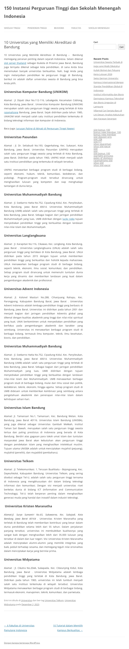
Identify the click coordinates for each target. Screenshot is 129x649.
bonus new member (105, 134)
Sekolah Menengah (99, 28)
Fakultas (76, 28)
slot (96, 148)
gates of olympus (103, 158)
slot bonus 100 (102, 129)
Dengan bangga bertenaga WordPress (22, 642)
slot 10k (98, 139)
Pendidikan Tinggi (37, 28)
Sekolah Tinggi (12, 28)
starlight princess (103, 155)
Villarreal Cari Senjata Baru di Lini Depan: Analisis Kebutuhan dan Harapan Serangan (109, 114)
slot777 (98, 141)
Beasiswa (59, 28)
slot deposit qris (103, 137)
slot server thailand (15, 63)
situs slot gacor (102, 146)
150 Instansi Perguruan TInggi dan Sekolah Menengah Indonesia (62, 12)
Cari (96, 42)
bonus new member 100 (107, 132)
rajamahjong (11, 112)
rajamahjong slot (103, 160)
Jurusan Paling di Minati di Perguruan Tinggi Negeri (45, 128)
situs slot (99, 162)
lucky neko (68, 218)
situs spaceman (102, 144)
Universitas (26, 600)
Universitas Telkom (54, 600)
